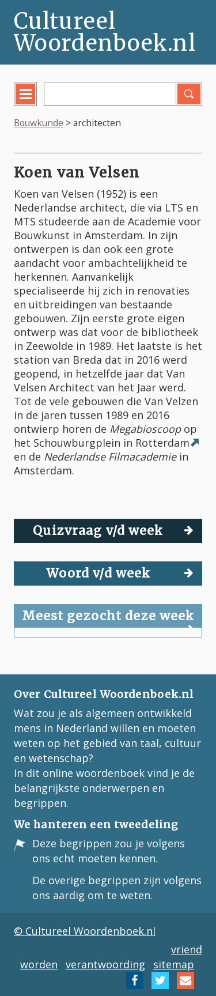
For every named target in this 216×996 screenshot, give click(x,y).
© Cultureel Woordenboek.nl (85, 931)
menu (34, 102)
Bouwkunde (38, 122)
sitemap (173, 964)
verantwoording (105, 964)
